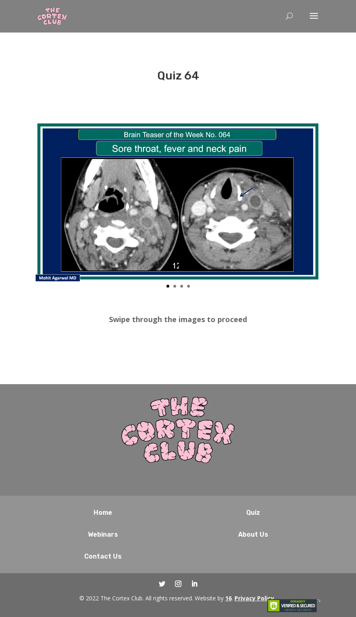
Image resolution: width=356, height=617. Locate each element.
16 (228, 598)
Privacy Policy (254, 598)
